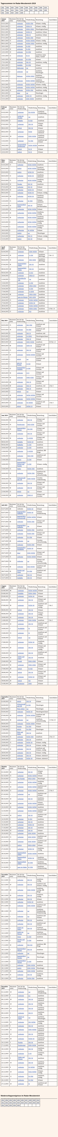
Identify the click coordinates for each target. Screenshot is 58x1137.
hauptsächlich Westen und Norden (21, 464)
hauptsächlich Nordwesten (22, 145)
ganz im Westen (23, 297)
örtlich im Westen (20, 933)
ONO (30, 683)
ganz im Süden (22, 867)
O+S (28, 373)
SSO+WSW (31, 567)
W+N (28, 56)
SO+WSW (31, 112)
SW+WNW (32, 1022)
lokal (18, 93)
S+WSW (30, 438)
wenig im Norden (20, 117)
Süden (19, 469)
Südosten (20, 76)
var (27, 68)
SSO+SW (30, 456)
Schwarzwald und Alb (21, 478)
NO (30, 311)
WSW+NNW (30, 723)
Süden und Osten (21, 657)
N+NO (28, 46)
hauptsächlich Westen (21, 429)
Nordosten (21, 683)
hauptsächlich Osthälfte (21, 368)
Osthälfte (20, 65)
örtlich (20, 128)
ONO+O (31, 275)
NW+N (28, 35)
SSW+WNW (32, 1029)
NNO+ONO (32, 661)
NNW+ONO (33, 308)
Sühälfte (20, 120)
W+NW (28, 52)
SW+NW (29, 325)
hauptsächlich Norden (21, 957)
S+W (30, 1053)
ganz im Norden (19, 364)
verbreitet (20, 23)
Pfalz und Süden (20, 733)
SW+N (29, 333)
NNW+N (29, 26)
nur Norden (21, 778)
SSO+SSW (32, 260)
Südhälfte (20, 445)
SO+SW (30, 429)
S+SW (31, 255)
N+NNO (29, 336)
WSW (30, 132)
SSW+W (29, 96)
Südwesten (20, 68)
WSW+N (29, 32)
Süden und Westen (21, 1058)
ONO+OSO (32, 286)
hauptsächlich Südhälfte (21, 512)
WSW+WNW (30, 40)
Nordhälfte (21, 628)
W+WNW (31, 230)
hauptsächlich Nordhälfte (21, 548)
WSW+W (31, 172)
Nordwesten (21, 424)
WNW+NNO (30, 43)
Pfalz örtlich (21, 709)
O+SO (31, 273)
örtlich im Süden (20, 928)
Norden (19, 184)
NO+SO (29, 945)
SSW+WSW (30, 99)
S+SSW (31, 291)
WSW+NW (29, 23)
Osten (19, 937)
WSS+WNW (32, 1072)
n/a (29, 996)
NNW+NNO (30, 29)
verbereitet (20, 209)
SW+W (28, 62)
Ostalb (20, 661)
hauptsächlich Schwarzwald (21, 517)
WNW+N (29, 406)
